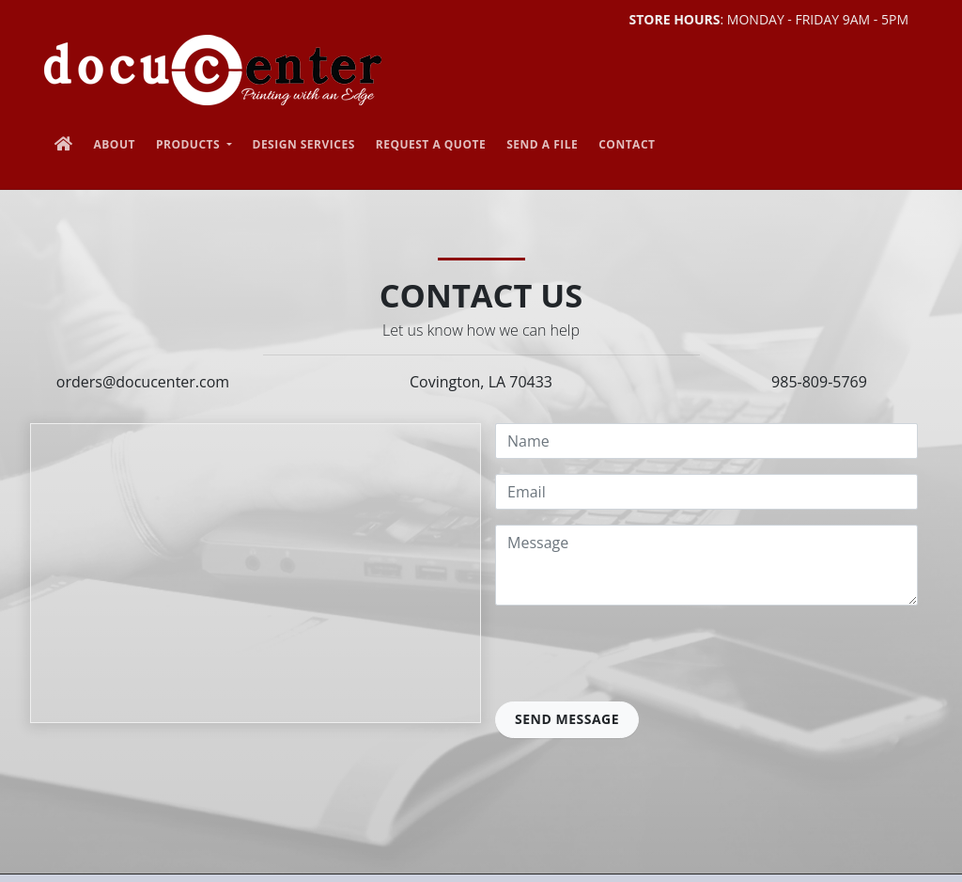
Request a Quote (431, 144)
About (114, 144)
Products (190, 144)
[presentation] (638, 657)
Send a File (542, 144)
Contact (626, 144)
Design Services (304, 144)
